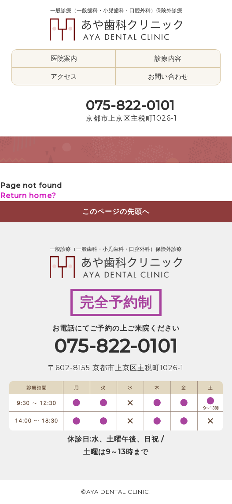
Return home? (28, 195)
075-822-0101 (130, 105)
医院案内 (64, 58)
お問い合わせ (168, 76)
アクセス (64, 76)
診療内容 (168, 58)
